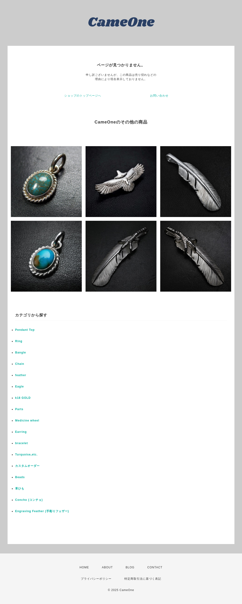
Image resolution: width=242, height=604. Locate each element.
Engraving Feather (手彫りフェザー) (42, 511)
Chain (19, 364)
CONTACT (154, 567)
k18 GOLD (23, 398)
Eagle (19, 386)
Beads (20, 477)
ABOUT (107, 567)
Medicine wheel (27, 420)
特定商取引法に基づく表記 (142, 578)
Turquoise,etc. (26, 454)
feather (20, 375)
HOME (84, 567)
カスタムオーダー (27, 466)
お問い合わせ (159, 95)
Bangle (20, 352)
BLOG (130, 567)
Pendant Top (25, 330)
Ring (18, 341)
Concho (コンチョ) (29, 500)
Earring (21, 432)
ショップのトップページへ (82, 95)
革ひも (19, 488)
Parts (19, 409)
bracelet (21, 443)
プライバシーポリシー (96, 578)
